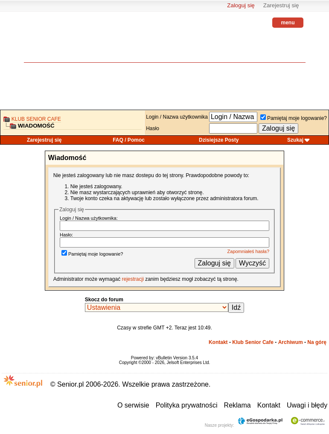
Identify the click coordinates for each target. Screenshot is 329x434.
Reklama (237, 405)
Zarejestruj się (281, 5)
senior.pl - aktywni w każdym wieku (47, 43)
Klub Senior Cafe (36, 119)
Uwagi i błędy (307, 405)
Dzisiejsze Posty (219, 140)
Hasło (152, 128)
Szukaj (295, 140)
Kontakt (218, 342)
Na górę (316, 342)
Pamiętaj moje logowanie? (293, 118)
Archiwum (290, 342)
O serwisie (133, 405)
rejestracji (132, 279)
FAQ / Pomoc (129, 140)
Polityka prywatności (187, 405)
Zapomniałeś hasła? (248, 251)
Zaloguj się (240, 5)
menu (287, 23)
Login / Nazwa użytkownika (177, 117)
